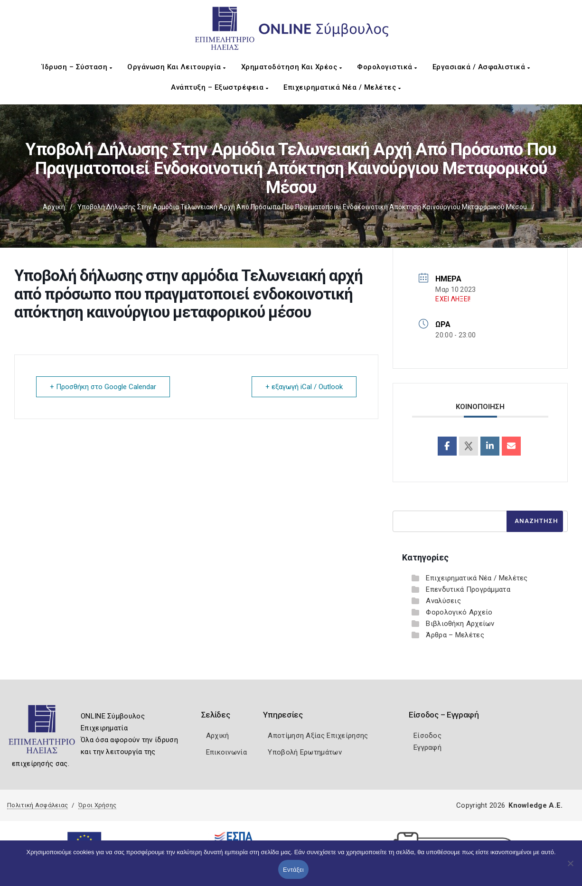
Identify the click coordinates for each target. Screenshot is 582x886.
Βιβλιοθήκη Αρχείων (460, 623)
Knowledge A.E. (535, 805)
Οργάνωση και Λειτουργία (176, 67)
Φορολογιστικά (387, 67)
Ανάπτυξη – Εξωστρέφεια (219, 87)
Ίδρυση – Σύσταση (77, 67)
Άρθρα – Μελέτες (455, 635)
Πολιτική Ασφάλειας (37, 805)
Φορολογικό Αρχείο (459, 612)
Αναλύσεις (443, 601)
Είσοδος (427, 735)
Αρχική (54, 207)
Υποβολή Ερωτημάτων (304, 752)
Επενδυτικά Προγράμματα (468, 589)
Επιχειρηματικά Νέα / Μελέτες (342, 87)
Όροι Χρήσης (97, 805)
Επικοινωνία (226, 752)
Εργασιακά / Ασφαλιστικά (481, 67)
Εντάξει (293, 869)
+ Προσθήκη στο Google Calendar (103, 386)
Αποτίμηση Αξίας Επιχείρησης (318, 735)
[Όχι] (570, 867)
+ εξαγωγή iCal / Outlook (304, 386)
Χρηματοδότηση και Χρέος (291, 67)
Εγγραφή (427, 747)
